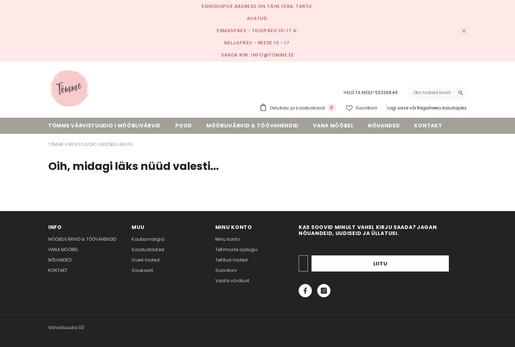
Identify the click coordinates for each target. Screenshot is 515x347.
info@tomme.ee (272, 55)
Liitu (427, 263)
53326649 (386, 92)
